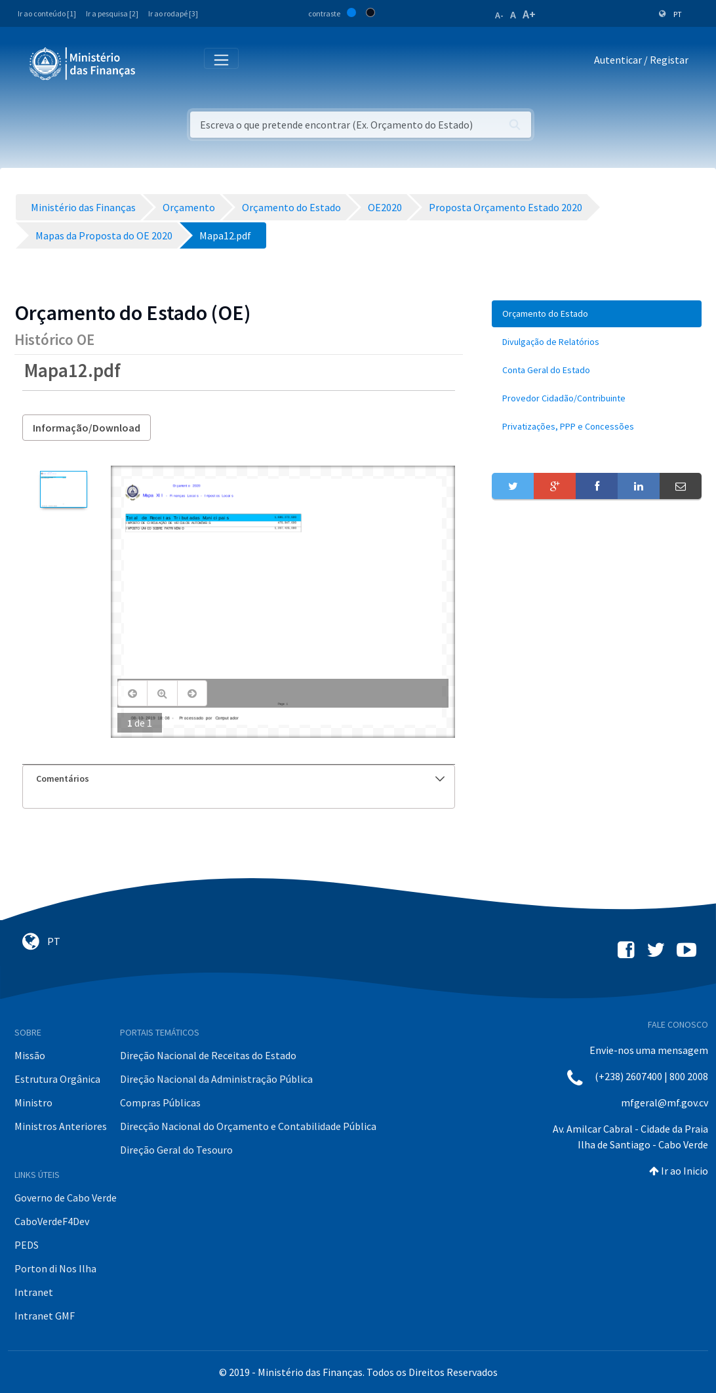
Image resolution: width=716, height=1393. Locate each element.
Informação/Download (86, 427)
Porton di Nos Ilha (55, 1268)
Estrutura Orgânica (57, 1078)
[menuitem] (597, 313)
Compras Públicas (160, 1102)
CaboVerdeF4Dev (51, 1221)
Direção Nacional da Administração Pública (216, 1078)
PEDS (26, 1244)
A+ (529, 14)
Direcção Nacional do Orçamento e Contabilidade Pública (248, 1126)
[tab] (238, 778)
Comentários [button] (240, 778)
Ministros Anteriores (60, 1126)
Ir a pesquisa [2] (112, 13)
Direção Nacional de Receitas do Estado (208, 1055)
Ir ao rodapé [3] (173, 13)
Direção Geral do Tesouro (176, 1149)
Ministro (33, 1102)
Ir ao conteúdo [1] (47, 13)
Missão (29, 1055)
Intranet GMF (44, 1315)
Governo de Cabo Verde (65, 1197)
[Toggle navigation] (156, 62)
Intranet (33, 1292)
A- (499, 15)
